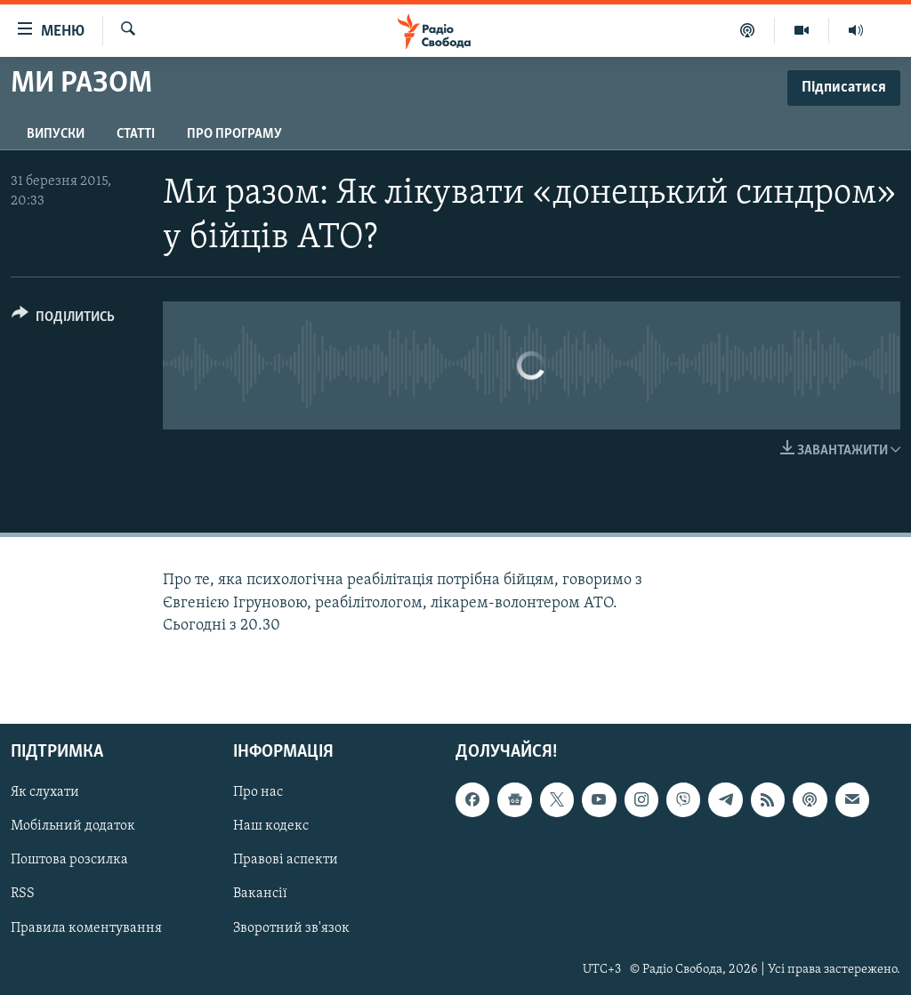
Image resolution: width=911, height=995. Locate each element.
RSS (23, 894)
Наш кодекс (271, 826)
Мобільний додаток (73, 826)
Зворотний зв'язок (291, 927)
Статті (136, 134)
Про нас (258, 792)
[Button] (63, 319)
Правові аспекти (285, 860)
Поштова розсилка (69, 860)
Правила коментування (86, 927)
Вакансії (260, 894)
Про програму (234, 134)
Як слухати (45, 792)
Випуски (56, 134)
